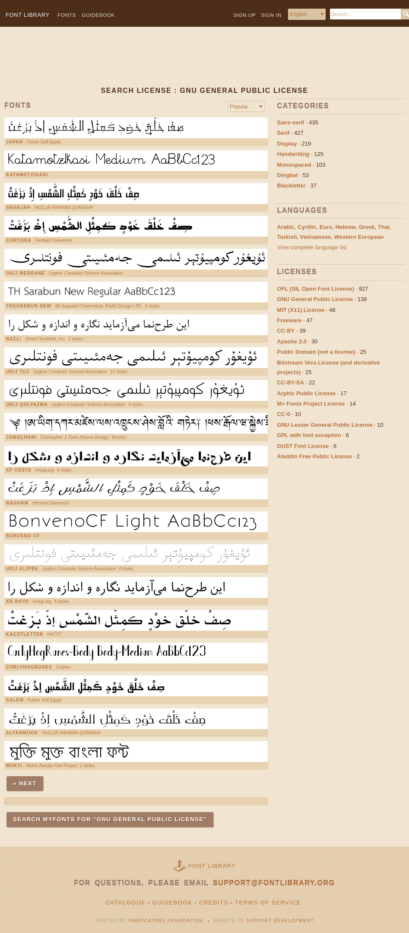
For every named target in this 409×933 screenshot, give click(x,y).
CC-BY (286, 330)
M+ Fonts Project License (311, 403)
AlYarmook (22, 733)
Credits (213, 902)
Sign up (244, 15)
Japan (14, 142)
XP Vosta (19, 470)
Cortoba (19, 240)
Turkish (287, 237)
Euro (326, 227)
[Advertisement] (202, 63)
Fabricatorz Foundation (165, 920)
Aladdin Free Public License (314, 456)
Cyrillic (307, 227)
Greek (367, 227)
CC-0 (283, 414)
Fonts (67, 15)
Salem (15, 700)
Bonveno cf (23, 536)
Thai (384, 227)
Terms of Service (268, 902)
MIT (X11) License (300, 310)
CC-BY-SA (290, 382)
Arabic (285, 227)
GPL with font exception (309, 435)
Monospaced (294, 165)
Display (287, 143)
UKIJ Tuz (18, 372)
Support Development (280, 920)
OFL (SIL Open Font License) (315, 289)
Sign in (271, 15)
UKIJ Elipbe (22, 569)
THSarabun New (28, 306)
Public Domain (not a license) (316, 352)
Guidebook (98, 15)
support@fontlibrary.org (274, 883)
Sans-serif (290, 122)
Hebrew (345, 227)
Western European (359, 237)
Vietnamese (315, 237)
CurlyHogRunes (29, 667)
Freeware (289, 320)
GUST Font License (303, 446)
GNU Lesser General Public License (324, 425)
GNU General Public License (315, 299)
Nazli (13, 339)
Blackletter (291, 185)
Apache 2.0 (292, 341)
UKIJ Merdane (25, 273)
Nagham (17, 503)
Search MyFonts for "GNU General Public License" (110, 819)
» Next (25, 783)
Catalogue (126, 902)
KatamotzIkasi (27, 175)
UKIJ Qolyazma (27, 405)
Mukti (14, 766)
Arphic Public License (306, 393)
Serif (283, 133)
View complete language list (311, 247)
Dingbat (287, 175)
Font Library (212, 866)
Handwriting (293, 154)
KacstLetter (25, 634)
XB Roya (17, 602)
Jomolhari (21, 437)
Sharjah (18, 208)
